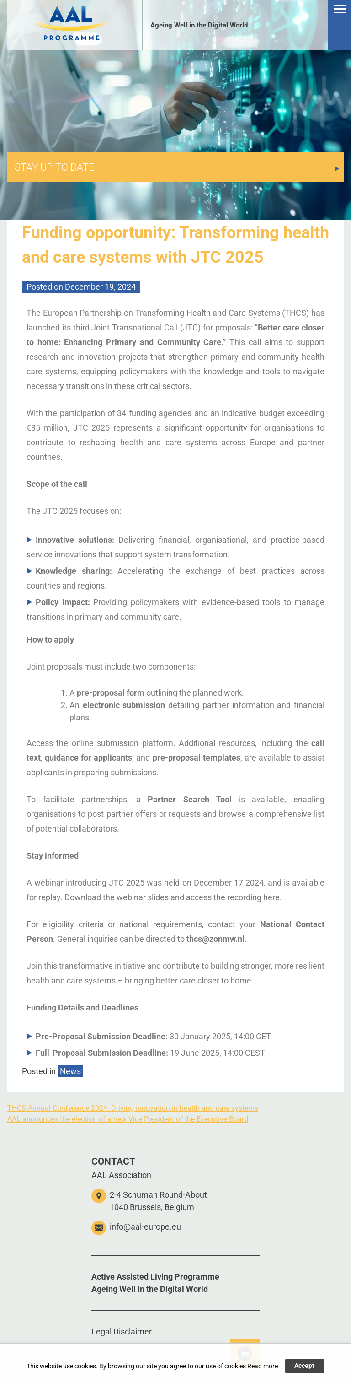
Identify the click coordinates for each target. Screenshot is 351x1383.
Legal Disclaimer (121, 1331)
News (70, 1071)
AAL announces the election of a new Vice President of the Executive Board (127, 1119)
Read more (262, 1366)
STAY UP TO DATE (55, 167)
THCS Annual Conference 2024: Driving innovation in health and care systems (132, 1108)
